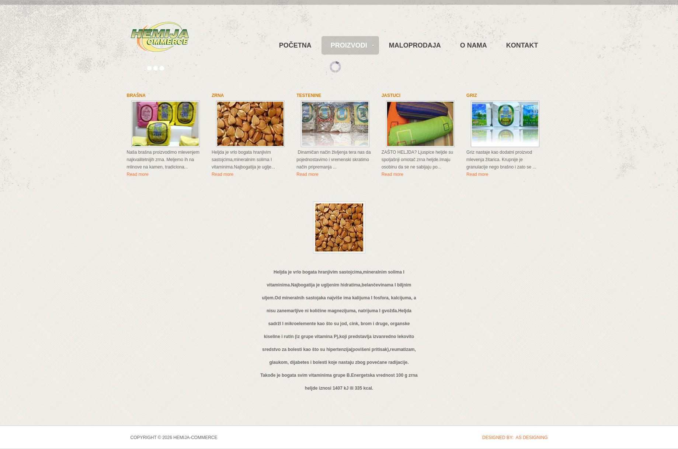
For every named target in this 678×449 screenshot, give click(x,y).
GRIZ (471, 95)
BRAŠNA (136, 95)
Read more (138, 174)
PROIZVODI (349, 45)
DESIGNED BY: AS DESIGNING (514, 437)
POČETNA (295, 45)
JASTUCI (391, 95)
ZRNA (218, 95)
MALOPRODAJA (415, 45)
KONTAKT (522, 45)
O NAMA (473, 45)
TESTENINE (308, 95)
